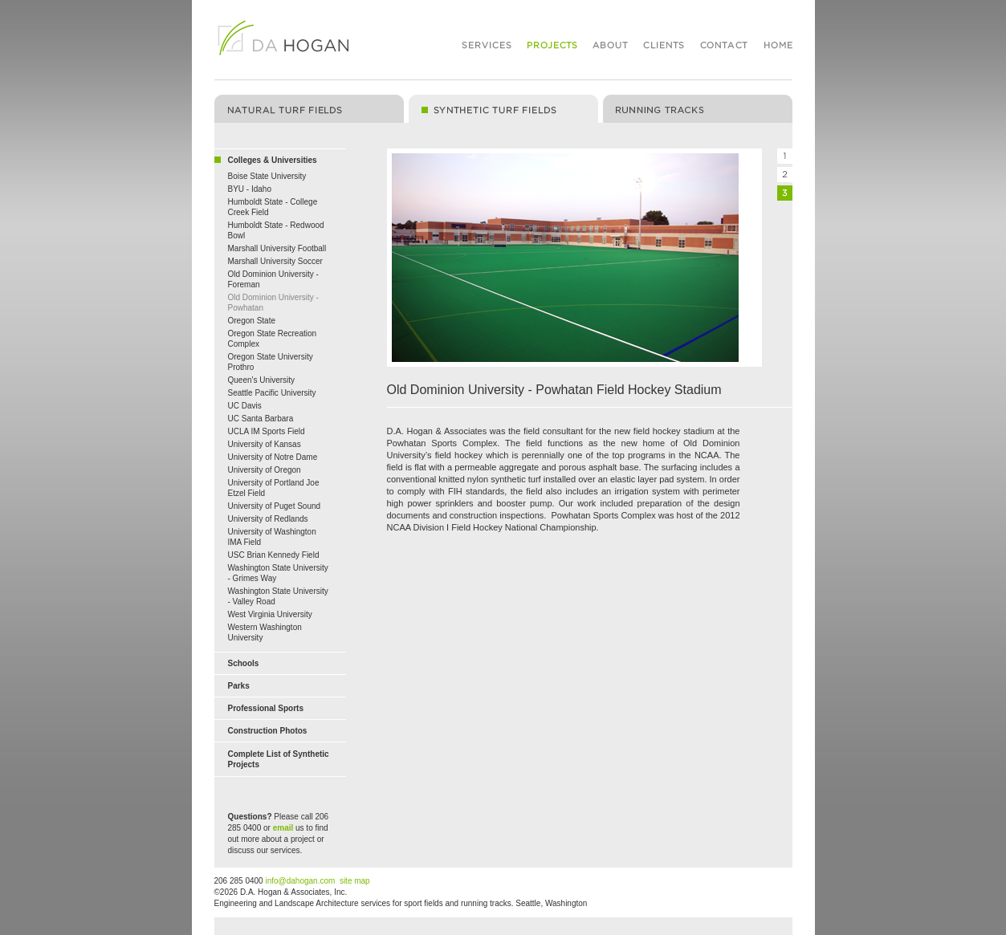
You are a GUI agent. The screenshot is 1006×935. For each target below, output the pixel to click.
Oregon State (251, 320)
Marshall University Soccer (275, 261)
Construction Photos (268, 730)
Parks (239, 685)
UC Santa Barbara (261, 418)
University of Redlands (268, 518)
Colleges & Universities (272, 160)
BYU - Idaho (249, 189)
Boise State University (267, 176)
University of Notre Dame (273, 457)
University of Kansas (264, 444)
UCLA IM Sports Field (266, 431)
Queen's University (261, 380)
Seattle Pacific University (272, 392)
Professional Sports (265, 708)
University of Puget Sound (274, 506)
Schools (243, 663)
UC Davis (245, 405)
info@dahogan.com (300, 880)
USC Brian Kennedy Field (274, 555)
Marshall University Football (277, 248)
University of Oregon (264, 469)
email (283, 827)
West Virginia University (270, 614)
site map (355, 880)
